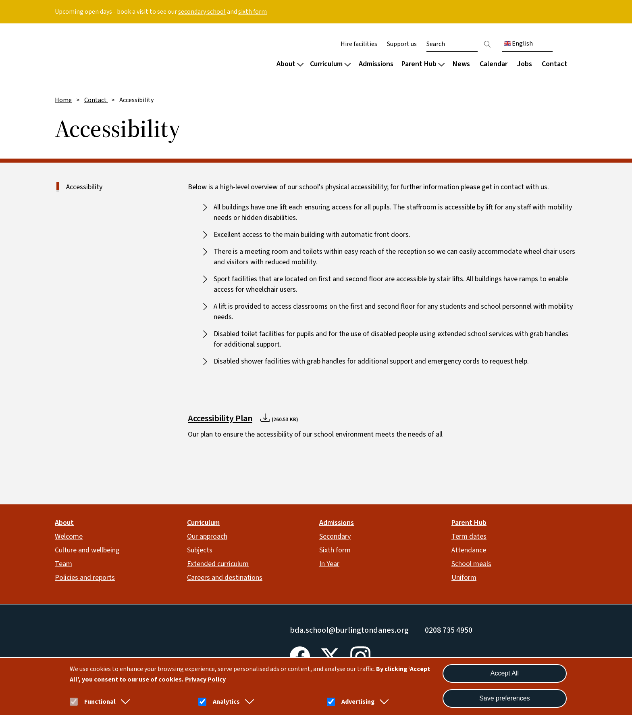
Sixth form (335, 550)
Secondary (335, 536)
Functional (100, 701)
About (290, 64)
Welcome (69, 536)
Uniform (463, 578)
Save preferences (504, 698)
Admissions (376, 64)
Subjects (199, 550)
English (518, 43)
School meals (471, 564)
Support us (402, 44)
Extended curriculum (218, 564)
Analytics (226, 701)
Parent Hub (423, 64)
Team (63, 564)
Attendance (468, 550)
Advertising (357, 701)
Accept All (505, 673)
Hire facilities (359, 44)
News (461, 64)
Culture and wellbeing (87, 550)
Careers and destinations (224, 578)
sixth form (252, 11)
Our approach (207, 536)
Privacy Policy (205, 679)
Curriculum (330, 64)
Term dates (468, 536)
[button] (124, 701)
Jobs (524, 64)
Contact (555, 64)
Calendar (493, 64)
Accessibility (84, 187)
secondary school (202, 11)
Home (63, 100)
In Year (329, 564)
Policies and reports (85, 578)
